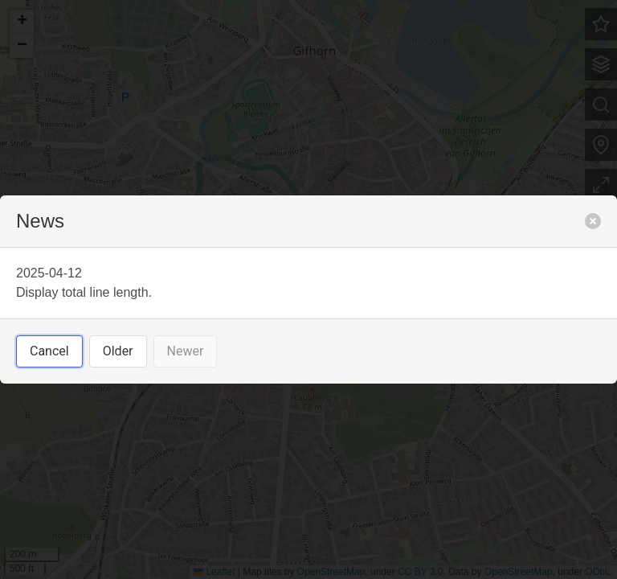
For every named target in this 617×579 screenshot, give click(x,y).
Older (118, 351)
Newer (185, 351)
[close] (593, 221)
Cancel (49, 351)
